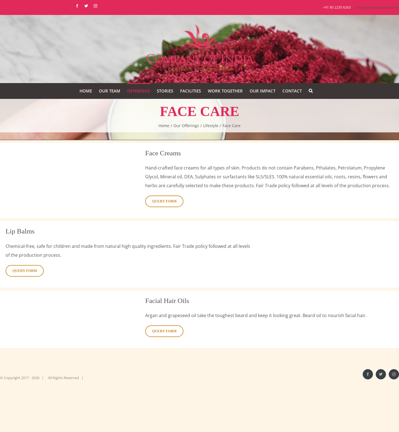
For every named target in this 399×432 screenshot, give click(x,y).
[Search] (311, 90)
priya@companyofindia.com (377, 7)
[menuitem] (86, 90)
